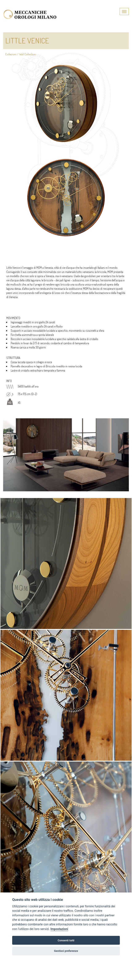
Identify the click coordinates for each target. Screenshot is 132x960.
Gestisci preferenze (66, 950)
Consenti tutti (66, 940)
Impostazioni (59, 929)
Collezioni (10, 54)
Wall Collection (27, 54)
